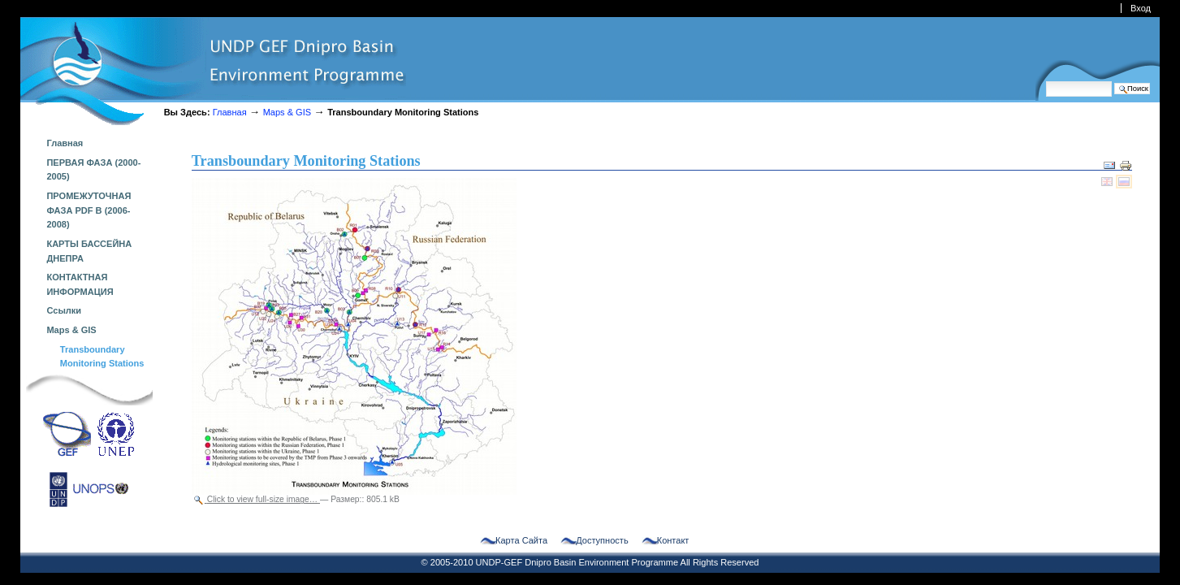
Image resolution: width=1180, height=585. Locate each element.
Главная (230, 112)
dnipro (213, 71)
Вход (1140, 8)
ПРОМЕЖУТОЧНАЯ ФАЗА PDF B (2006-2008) (88, 210)
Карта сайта (521, 541)
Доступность (602, 541)
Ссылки (63, 310)
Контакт (673, 541)
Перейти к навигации (19, 16)
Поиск (1045, 80)
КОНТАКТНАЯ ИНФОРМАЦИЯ (79, 284)
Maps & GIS (287, 112)
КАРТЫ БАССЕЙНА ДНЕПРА (89, 251)
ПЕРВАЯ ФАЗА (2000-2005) (93, 170)
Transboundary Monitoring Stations (102, 356)
